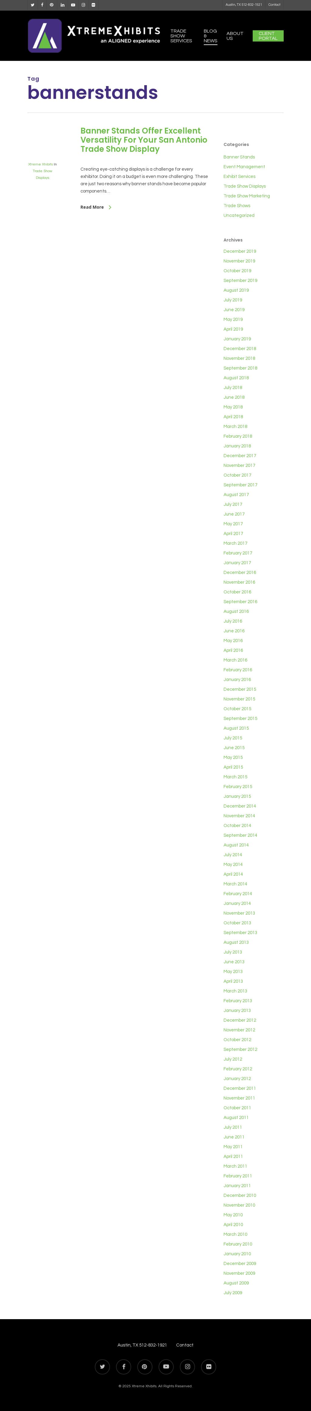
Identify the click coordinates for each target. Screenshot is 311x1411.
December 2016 (240, 572)
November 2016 (239, 582)
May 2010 (233, 1215)
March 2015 (235, 777)
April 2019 (233, 329)
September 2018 (240, 368)
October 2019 (237, 271)
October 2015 (237, 709)
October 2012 (237, 1039)
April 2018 (233, 417)
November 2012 (239, 1030)
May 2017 (233, 524)
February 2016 (238, 670)
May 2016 (233, 640)
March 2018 (235, 426)
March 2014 (235, 884)
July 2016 (233, 621)
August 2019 (236, 290)
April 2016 (233, 650)
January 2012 (237, 1078)
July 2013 (233, 952)
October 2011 (237, 1108)
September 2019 (240, 280)
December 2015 (240, 689)
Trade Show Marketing (247, 196)
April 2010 (233, 1224)
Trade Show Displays (245, 186)
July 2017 (233, 504)
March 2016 (235, 660)
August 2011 (236, 1117)
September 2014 (240, 835)
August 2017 (236, 494)
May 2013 (233, 971)
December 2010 (240, 1195)
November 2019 (239, 261)
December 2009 (240, 1263)
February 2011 (238, 1176)
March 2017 (235, 543)
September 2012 (240, 1049)
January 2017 (237, 563)
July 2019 (233, 300)
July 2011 (233, 1127)
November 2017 (239, 465)
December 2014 (240, 806)
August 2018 (236, 378)
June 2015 (234, 747)
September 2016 (240, 602)
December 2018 (240, 348)
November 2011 (239, 1098)
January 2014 (237, 903)
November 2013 (239, 913)
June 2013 (234, 962)
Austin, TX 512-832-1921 (142, 1345)
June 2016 (234, 631)
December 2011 (240, 1088)
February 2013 (238, 1001)
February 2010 (238, 1244)
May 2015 (233, 757)
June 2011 (234, 1137)
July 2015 (233, 738)
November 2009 (239, 1273)
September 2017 (240, 485)
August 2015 (236, 728)
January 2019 (237, 339)
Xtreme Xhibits (40, 164)
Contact (184, 1345)
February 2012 (238, 1069)
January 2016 (237, 679)
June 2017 (234, 514)
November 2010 (239, 1205)
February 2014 (238, 893)
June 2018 (234, 397)
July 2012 (233, 1059)
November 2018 (239, 358)
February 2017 (238, 553)
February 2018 (238, 436)
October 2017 (237, 475)
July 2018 (233, 387)
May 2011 (233, 1147)
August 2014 (236, 845)
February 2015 (238, 786)
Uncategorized (239, 215)
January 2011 (237, 1185)
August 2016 (236, 611)
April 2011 (233, 1156)
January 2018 (237, 446)
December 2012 (240, 1020)
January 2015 (237, 796)
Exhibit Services (239, 176)
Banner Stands (239, 157)
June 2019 (234, 310)
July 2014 (233, 855)
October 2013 (237, 923)
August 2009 (236, 1283)
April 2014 (233, 874)
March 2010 (235, 1234)
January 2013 (237, 1010)
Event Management (244, 167)
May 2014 (233, 864)
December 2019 (240, 251)
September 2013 (240, 932)
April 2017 (233, 533)
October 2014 (237, 825)
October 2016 (237, 592)
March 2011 (235, 1166)
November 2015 (239, 699)
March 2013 (235, 991)
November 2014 (239, 816)
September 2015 (240, 718)
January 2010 (237, 1254)
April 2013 (233, 981)
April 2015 (233, 767)
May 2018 (233, 407)
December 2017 (240, 456)
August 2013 (236, 942)
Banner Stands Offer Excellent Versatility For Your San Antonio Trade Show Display (143, 140)
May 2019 (233, 319)
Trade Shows (237, 205)
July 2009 (233, 1293)
